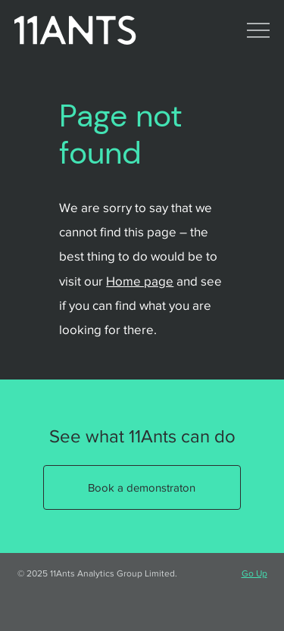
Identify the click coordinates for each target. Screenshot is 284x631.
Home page (139, 280)
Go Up (254, 573)
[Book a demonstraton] (142, 487)
